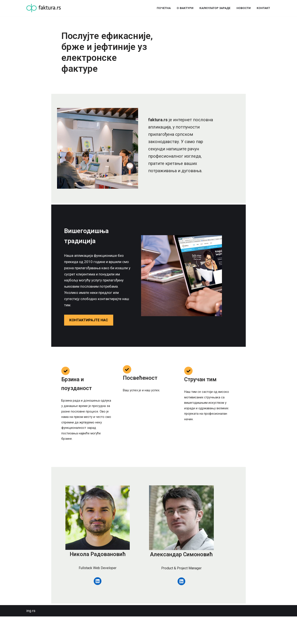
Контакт (263, 8)
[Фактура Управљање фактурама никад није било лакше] (43, 8)
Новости (244, 8)
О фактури (184, 8)
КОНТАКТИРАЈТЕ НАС (56, 335)
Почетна (163, 8)
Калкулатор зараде (215, 8)
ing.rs (30, 634)
